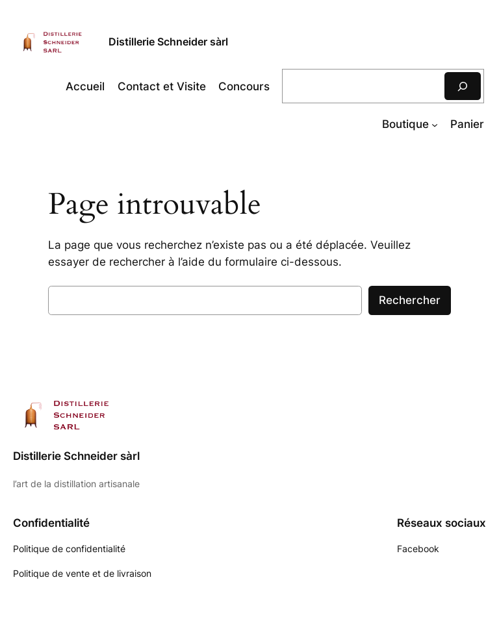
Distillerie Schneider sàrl (168, 41)
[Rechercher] (462, 86)
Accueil (85, 86)
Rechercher (410, 300)
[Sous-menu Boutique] (434, 124)
